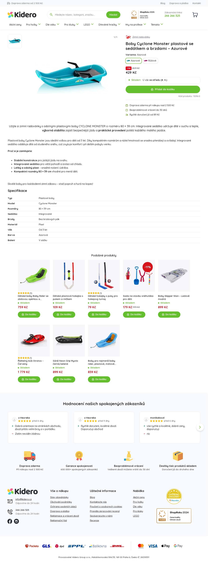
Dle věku (53, 24)
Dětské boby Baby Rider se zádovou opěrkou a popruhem (33, 297)
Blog (163, 3)
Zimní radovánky (141, 37)
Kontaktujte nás (98, 501)
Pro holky (33, 24)
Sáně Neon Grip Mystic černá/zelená (65, 362)
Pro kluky (71, 24)
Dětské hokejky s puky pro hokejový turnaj (103, 297)
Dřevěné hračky (109, 24)
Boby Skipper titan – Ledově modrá (174, 297)
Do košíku (29, 314)
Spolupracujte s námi (101, 515)
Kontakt (197, 3)
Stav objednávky (59, 497)
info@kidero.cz (24, 499)
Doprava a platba (179, 3)
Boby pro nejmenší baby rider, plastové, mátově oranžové (101, 362)
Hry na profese (135, 24)
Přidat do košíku (163, 89)
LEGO (89, 24)
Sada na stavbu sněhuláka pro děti (138, 297)
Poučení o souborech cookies (106, 506)
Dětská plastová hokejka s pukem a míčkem (68, 297)
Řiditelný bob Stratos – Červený (31, 362)
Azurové (133, 61)
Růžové (150, 61)
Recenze (94, 520)
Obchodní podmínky (61, 501)
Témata (157, 24)
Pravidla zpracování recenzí (105, 511)
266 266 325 (172, 15)
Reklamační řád (58, 520)
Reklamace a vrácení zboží (64, 515)
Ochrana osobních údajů (63, 506)
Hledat (113, 14)
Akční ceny (15, 24)
